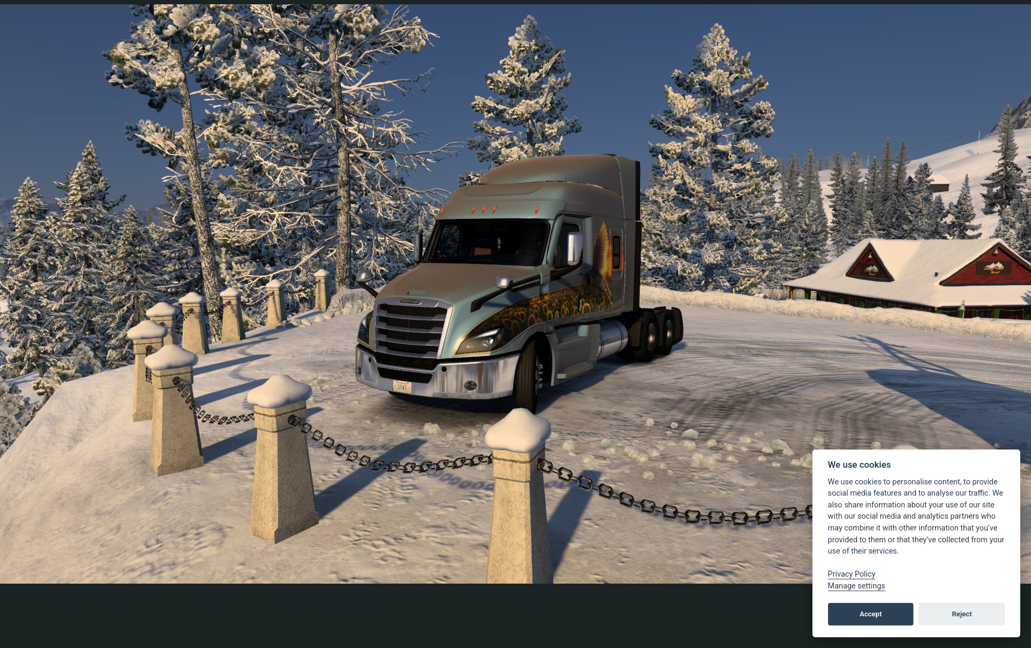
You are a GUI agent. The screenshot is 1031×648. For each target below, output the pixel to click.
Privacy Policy (852, 574)
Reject (962, 614)
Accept (871, 614)
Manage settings (856, 586)
